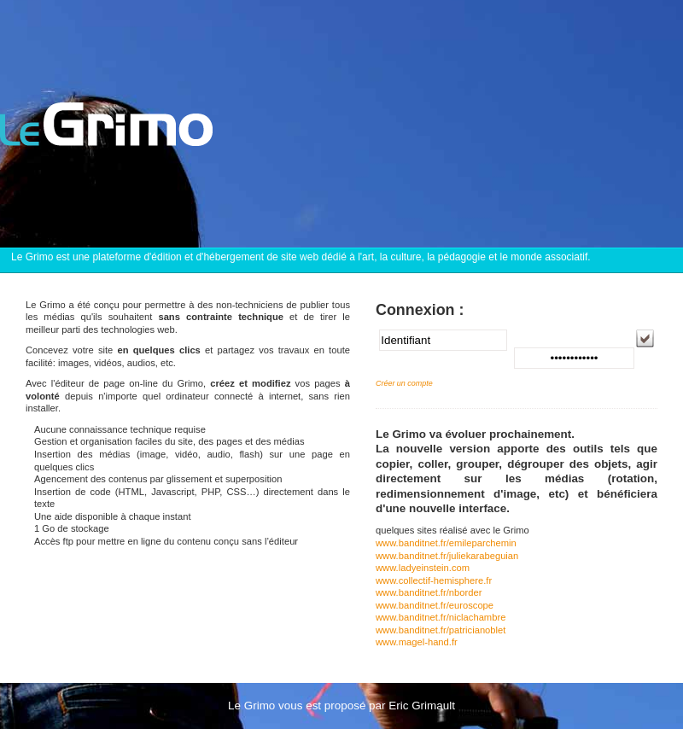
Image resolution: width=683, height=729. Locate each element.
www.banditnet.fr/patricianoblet (440, 630)
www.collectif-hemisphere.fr (434, 580)
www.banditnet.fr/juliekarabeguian (447, 556)
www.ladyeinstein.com (423, 568)
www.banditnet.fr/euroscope (434, 605)
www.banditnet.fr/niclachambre (440, 617)
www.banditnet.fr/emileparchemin (446, 543)
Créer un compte (404, 383)
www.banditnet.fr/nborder (429, 592)
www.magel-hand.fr (417, 642)
